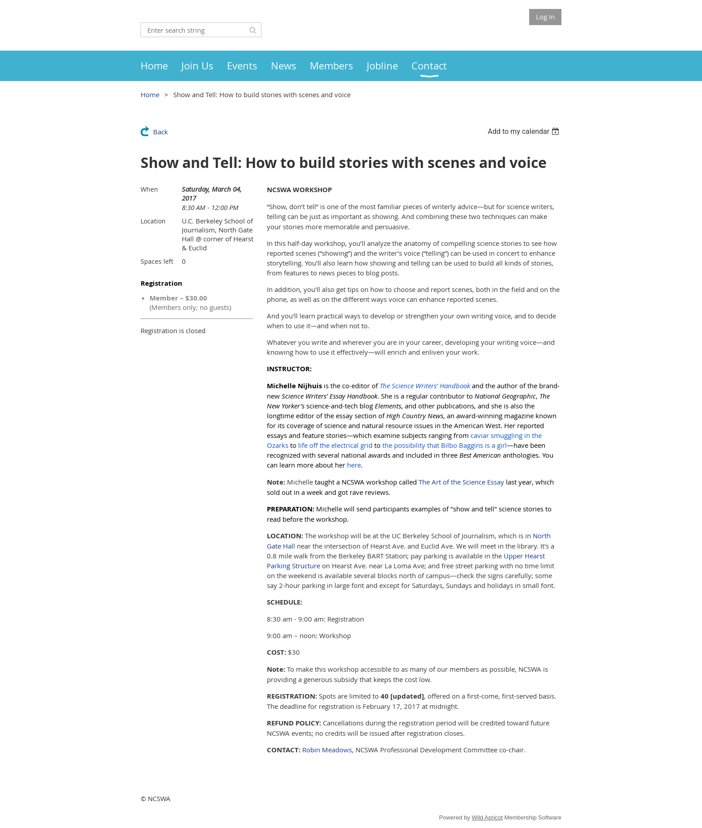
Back (160, 131)
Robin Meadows (327, 749)
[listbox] (524, 131)
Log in (545, 16)
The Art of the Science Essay (461, 481)
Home (150, 94)
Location (153, 221)
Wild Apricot (487, 817)
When (149, 189)
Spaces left (157, 261)
